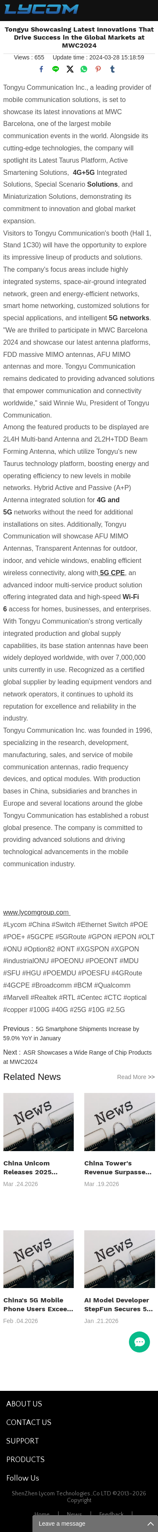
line (55, 69)
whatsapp (84, 69)
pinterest (98, 69)
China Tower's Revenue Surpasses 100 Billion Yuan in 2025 (116, 1167)
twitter (70, 69)
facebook (41, 69)
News (74, 1514)
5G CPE (111, 572)
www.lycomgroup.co (33, 912)
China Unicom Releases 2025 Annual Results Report (28, 1167)
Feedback (111, 1514)
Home (42, 1514)
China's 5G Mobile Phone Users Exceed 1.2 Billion (37, 1304)
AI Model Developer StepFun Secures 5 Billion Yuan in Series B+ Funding (116, 1304)
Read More (136, 1077)
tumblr (112, 69)
